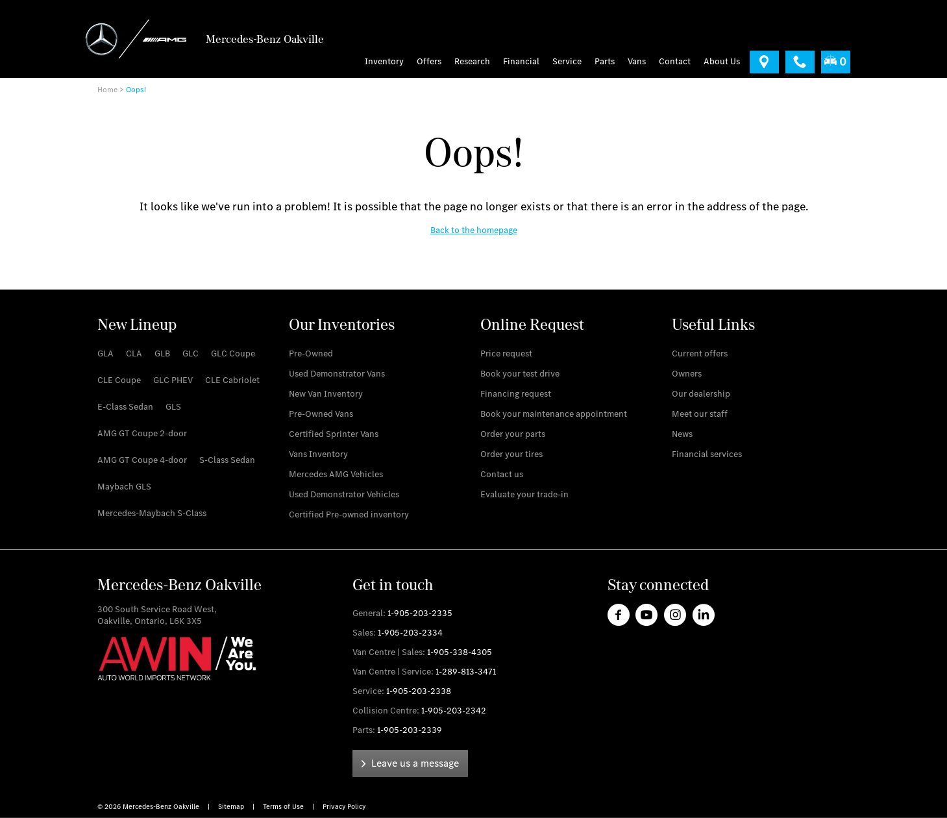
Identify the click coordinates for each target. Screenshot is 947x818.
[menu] (636, 61)
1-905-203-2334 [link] (410, 632)
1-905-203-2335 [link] (419, 613)
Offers (429, 61)
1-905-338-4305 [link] (459, 652)
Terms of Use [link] (284, 807)
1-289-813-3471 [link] (466, 671)
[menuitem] (432, 61)
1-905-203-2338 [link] (418, 691)
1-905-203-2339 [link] (409, 730)
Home (107, 89)
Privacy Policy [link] (344, 807)
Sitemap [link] (232, 807)
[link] (764, 62)
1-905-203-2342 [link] (453, 710)
